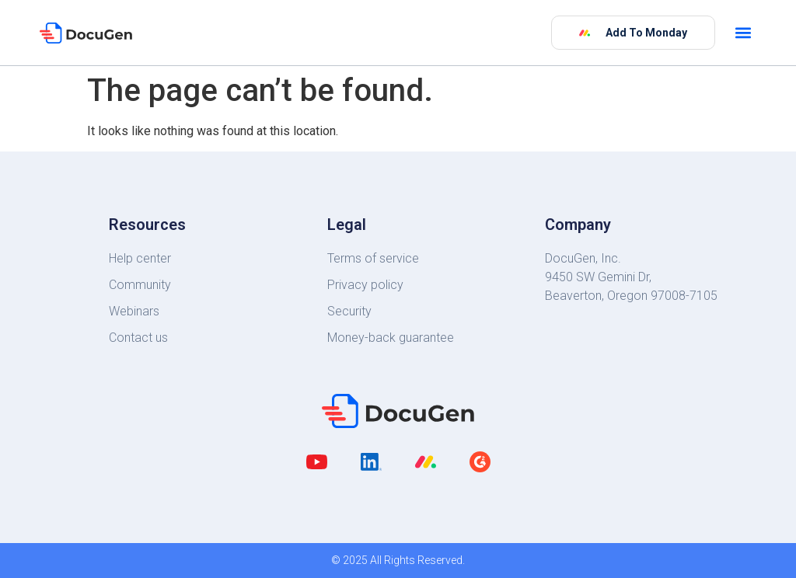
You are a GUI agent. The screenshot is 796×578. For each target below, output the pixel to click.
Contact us (138, 337)
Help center (140, 258)
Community (140, 284)
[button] (743, 33)
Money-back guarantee (390, 337)
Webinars (134, 311)
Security (349, 311)
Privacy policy (365, 284)
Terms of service (373, 258)
